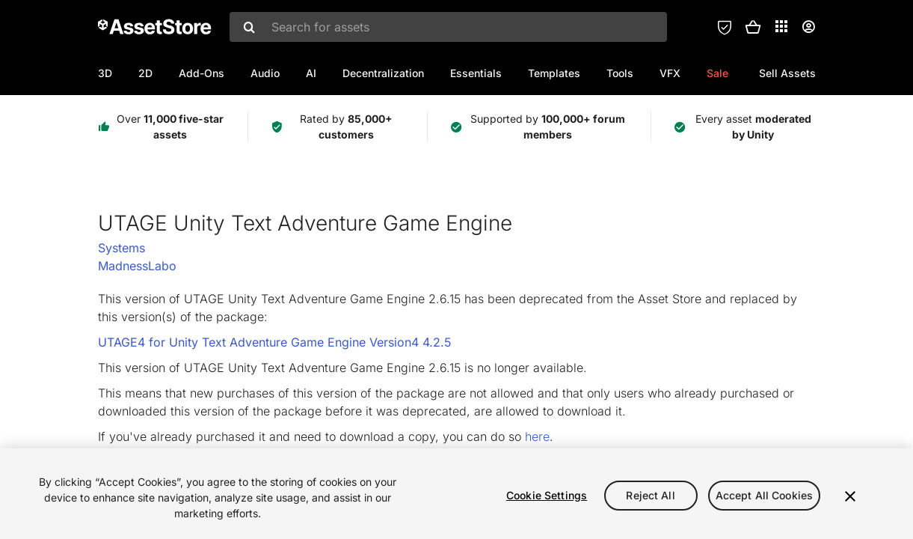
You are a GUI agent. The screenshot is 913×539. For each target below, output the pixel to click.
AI (311, 73)
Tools (619, 73)
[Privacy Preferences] (725, 27)
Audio (265, 73)
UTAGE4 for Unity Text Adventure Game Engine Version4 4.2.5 (275, 342)
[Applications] (781, 26)
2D (145, 73)
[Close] (850, 496)
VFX (670, 73)
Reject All (650, 495)
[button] (753, 27)
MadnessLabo (137, 265)
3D (105, 73)
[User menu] (808, 26)
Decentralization (383, 73)
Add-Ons (201, 73)
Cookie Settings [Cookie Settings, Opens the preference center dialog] (546, 495)
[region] (456, 493)
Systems (121, 247)
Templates (554, 73)
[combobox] (448, 27)
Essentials (476, 73)
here (537, 436)
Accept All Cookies (765, 495)
